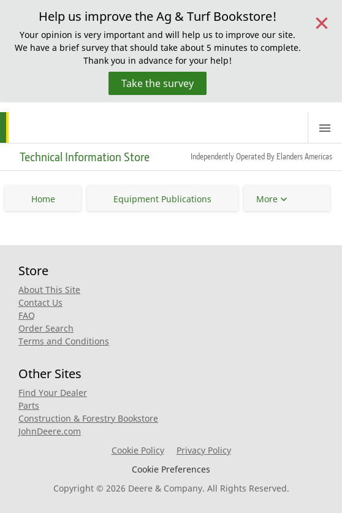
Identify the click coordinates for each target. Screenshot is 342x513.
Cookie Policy (138, 450)
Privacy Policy (204, 450)
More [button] (267, 199)
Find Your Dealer (52, 392)
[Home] (48, 127)
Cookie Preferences (171, 469)
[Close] (322, 22)
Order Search (46, 328)
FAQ (26, 315)
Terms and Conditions (63, 341)
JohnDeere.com (49, 431)
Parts (28, 405)
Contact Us (40, 302)
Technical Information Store (85, 157)
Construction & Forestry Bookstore (88, 418)
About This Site (49, 289)
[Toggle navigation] (325, 127)
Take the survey (157, 83)
